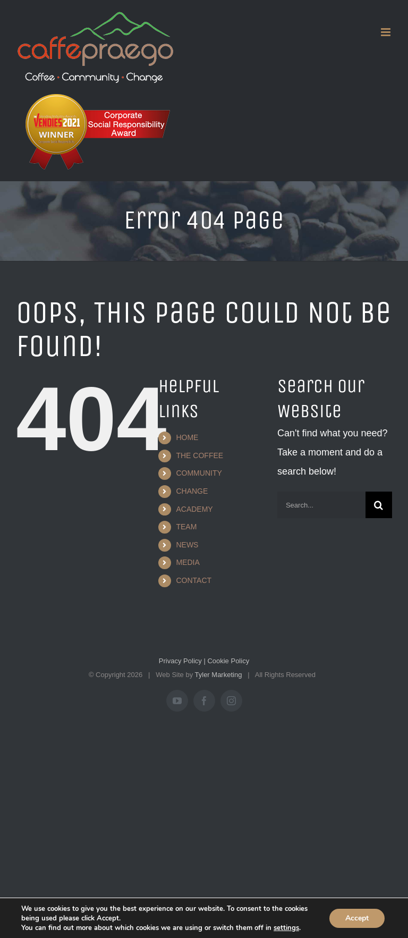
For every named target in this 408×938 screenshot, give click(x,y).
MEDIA (187, 562)
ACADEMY (194, 509)
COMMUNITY (199, 473)
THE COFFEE (199, 455)
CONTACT (193, 580)
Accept (357, 918)
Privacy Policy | (182, 661)
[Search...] (321, 505)
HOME (187, 437)
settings (286, 928)
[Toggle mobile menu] (386, 32)
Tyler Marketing (218, 675)
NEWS (187, 544)
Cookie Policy (227, 661)
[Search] (379, 505)
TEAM (186, 526)
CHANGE (192, 491)
